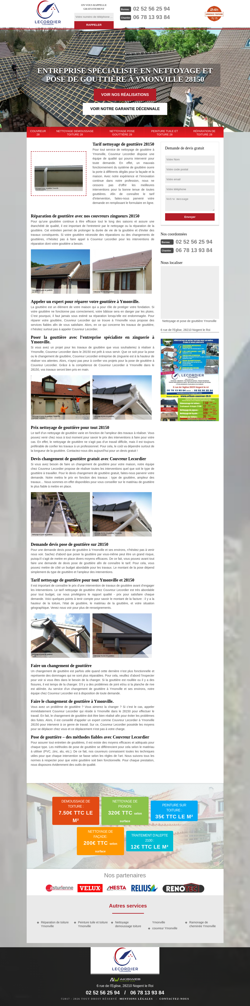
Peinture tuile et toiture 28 (164, 133)
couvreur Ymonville (164, 928)
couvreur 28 (38, 133)
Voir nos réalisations (125, 95)
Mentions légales (136, 998)
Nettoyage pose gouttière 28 (122, 133)
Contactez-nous (174, 998)
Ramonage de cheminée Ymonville (202, 924)
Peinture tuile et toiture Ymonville (93, 924)
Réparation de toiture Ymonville (55, 924)
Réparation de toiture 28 (204, 133)
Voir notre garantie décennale (125, 109)
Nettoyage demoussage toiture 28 (75, 133)
